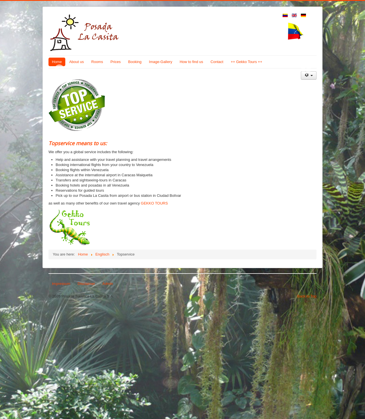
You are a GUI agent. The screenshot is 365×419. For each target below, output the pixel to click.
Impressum (61, 395)
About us (76, 62)
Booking (134, 62)
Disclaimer (86, 395)
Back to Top (307, 408)
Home (57, 62)
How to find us (191, 62)
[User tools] (309, 187)
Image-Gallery (160, 62)
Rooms (97, 62)
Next (305, 125)
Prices (115, 62)
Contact (216, 62)
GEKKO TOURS (154, 315)
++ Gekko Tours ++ (246, 62)
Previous (59, 125)
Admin (107, 395)
